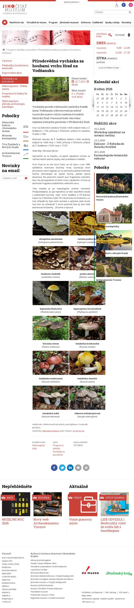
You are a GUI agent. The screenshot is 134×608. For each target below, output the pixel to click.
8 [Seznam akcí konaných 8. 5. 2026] (116, 102)
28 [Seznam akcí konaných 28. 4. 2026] (102, 98)
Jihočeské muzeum (69, 22)
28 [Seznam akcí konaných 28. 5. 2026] (111, 115)
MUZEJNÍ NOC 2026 (13, 521)
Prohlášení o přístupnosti (92, 592)
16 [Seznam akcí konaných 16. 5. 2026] (121, 106)
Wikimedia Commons (50, 431)
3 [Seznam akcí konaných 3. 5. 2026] (125, 98)
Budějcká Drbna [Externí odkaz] (8, 583)
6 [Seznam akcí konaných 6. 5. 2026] (107, 102)
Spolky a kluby (112, 22)
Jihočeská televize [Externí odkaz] (9, 570)
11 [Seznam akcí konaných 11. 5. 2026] (97, 106)
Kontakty (126, 22)
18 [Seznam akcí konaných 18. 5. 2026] (97, 111)
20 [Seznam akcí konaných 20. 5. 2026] (107, 111)
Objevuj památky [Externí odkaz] (9, 589)
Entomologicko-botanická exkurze (110, 157)
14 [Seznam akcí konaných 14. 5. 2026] (111, 106)
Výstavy (7, 60)
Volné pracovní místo (80, 521)
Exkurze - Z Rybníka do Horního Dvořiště (109, 145)
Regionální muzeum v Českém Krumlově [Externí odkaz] (48, 598)
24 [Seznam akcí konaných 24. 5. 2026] (125, 111)
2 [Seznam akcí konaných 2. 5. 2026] (121, 98)
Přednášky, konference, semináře (15, 67)
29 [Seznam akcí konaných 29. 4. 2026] (107, 98)
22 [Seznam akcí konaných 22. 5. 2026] (116, 111)
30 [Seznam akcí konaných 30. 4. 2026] (111, 98)
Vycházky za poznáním (26, 50)
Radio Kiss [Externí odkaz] (6, 579)
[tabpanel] (113, 58)
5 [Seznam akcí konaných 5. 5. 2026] (102, 102)
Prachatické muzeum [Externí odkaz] (39, 591)
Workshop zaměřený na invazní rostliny (109, 133)
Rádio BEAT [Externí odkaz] (7, 573)
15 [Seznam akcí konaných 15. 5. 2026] (116, 106)
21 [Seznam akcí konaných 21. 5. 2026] (111, 111)
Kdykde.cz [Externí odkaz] (6, 592)
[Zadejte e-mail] (15, 178)
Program (53, 22)
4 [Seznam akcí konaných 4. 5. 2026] (97, 102)
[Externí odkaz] (90, 571)
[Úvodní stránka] (15, 15)
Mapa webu (86, 595)
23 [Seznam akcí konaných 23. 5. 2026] (121, 111)
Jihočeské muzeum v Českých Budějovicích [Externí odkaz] (48, 582)
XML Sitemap (110, 592)
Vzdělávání (97, 22)
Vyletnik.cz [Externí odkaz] (6, 595)
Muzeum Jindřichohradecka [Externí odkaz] (42, 585)
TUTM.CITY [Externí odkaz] (6, 602)
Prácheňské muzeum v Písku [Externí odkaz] (42, 595)
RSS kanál (123, 592)
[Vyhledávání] (113, 12)
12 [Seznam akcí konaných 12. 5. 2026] (102, 106)
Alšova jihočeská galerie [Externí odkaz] (41, 560)
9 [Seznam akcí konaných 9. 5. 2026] (121, 102)
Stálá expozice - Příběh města (14, 87)
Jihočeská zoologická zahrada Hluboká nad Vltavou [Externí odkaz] (52, 579)
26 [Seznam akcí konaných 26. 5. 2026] (102, 115)
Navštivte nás (17, 22)
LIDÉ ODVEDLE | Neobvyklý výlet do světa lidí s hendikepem (113, 525)
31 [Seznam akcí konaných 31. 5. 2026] (125, 115)
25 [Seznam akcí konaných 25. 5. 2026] (97, 115)
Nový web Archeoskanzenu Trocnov (46, 523)
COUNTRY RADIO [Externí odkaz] (9, 576)
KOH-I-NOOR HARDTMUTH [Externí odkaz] (13, 557)
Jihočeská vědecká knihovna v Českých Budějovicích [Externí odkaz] (52, 576)
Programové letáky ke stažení (14, 95)
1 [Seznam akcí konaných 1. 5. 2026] (116, 98)
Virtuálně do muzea (36, 22)
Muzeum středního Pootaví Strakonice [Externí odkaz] (46, 588)
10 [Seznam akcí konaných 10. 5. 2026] (125, 102)
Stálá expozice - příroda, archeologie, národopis (13, 104)
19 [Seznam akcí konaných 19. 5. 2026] (102, 111)
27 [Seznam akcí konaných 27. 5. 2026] (107, 115)
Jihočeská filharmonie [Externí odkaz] (40, 573)
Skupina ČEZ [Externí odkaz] (7, 561)
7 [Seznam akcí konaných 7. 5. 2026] (111, 102)
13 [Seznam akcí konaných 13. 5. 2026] (107, 106)
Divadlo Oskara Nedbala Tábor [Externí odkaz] (44, 563)
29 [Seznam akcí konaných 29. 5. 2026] (116, 115)
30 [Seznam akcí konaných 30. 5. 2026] (121, 115)
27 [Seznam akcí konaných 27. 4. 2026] (97, 98)
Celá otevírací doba (108, 67)
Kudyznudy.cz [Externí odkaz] (7, 598)
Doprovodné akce (12, 72)
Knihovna (86, 22)
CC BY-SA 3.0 (78, 431)
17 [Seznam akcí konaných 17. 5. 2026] (125, 106)
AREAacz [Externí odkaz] (5, 586)
